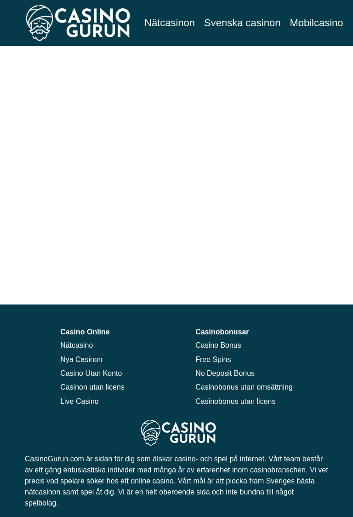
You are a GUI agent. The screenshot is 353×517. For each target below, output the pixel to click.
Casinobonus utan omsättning (244, 387)
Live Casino (79, 401)
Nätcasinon (169, 23)
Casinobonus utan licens (235, 401)
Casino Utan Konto (91, 373)
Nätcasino (76, 345)
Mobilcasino (316, 23)
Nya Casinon (81, 359)
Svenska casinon (242, 23)
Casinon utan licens (92, 387)
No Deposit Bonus (225, 373)
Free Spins (213, 359)
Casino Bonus (218, 345)
